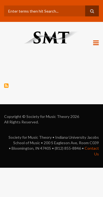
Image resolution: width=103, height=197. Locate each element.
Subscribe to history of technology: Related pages (6, 85)
